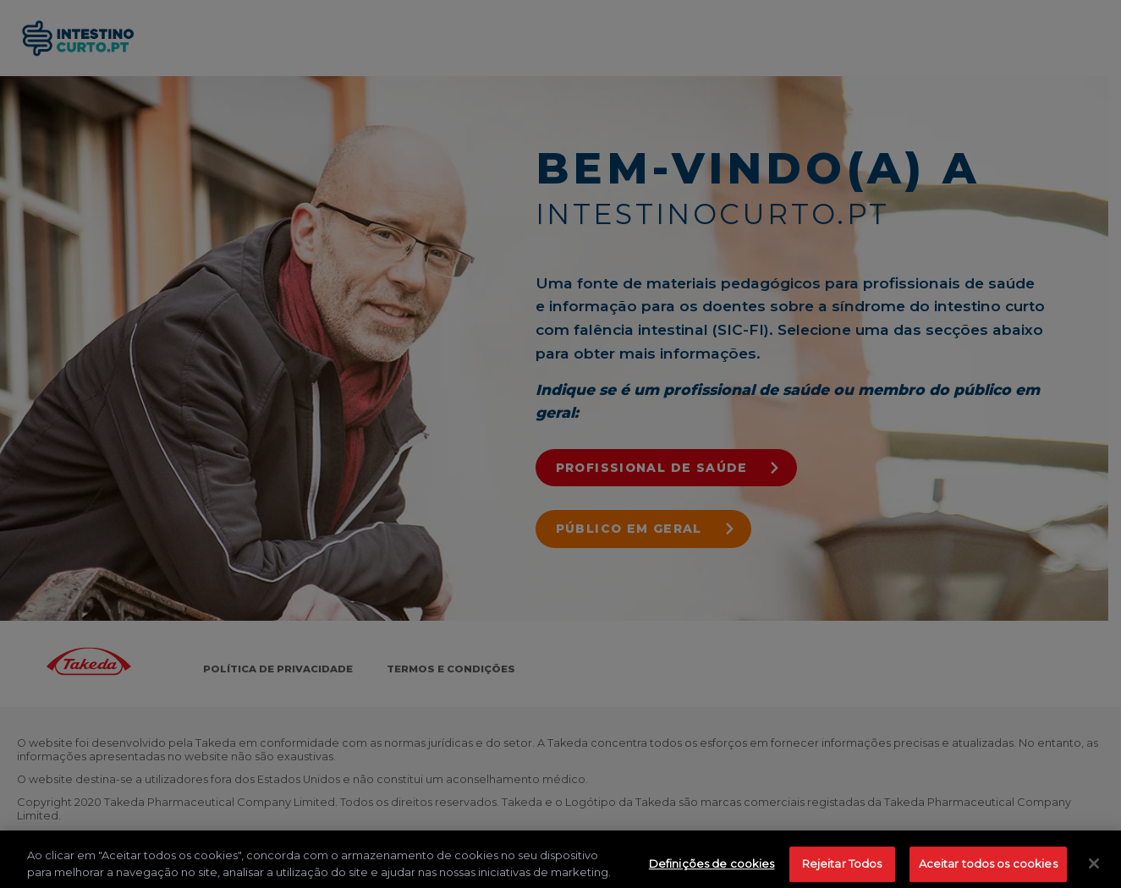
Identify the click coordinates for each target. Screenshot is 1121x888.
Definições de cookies (712, 867)
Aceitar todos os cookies (988, 867)
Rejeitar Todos (842, 867)
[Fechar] (1094, 866)
